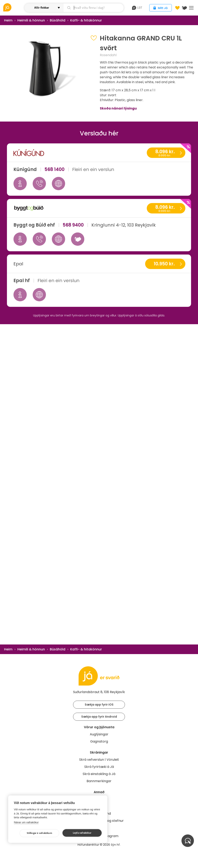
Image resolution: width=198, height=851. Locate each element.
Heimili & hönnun (31, 20)
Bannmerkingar (99, 781)
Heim (8, 20)
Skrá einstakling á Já (99, 774)
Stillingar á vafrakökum (39, 833)
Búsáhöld (57, 20)
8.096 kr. (166, 153)
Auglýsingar (99, 734)
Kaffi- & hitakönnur (86, 20)
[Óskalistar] (177, 8)
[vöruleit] (13, 7)
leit (137, 8)
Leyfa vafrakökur (82, 832)
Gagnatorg (99, 741)
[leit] (93, 7)
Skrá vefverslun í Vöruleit (99, 759)
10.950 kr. (164, 264)
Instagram (110, 836)
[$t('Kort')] (184, 7)
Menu (191, 8)
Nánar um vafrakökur (26, 822)
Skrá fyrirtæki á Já (99, 766)
